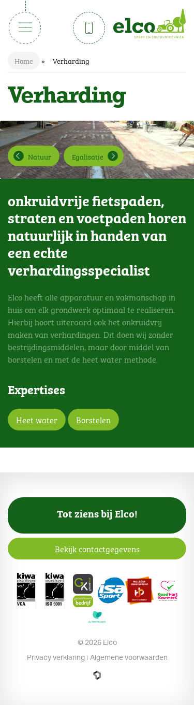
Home (23, 60)
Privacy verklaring (56, 657)
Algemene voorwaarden (129, 657)
